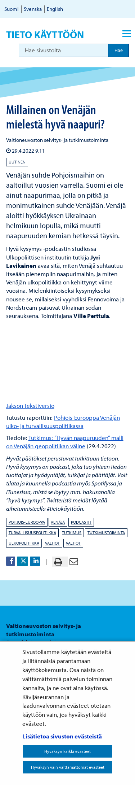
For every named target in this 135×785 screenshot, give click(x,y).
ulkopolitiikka (24, 543)
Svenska (33, 8)
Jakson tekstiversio (30, 405)
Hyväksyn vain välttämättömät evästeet (67, 767)
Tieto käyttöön (45, 35)
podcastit (81, 522)
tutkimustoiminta (106, 532)
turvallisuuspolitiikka (32, 532)
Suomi (11, 8)
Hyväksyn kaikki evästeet (67, 751)
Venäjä (58, 522)
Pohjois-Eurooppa (27, 522)
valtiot (52, 543)
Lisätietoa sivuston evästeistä (62, 736)
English (55, 8)
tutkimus (71, 532)
